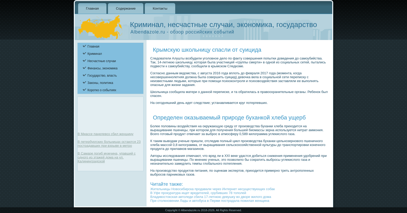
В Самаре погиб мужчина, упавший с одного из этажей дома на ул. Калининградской (106, 157)
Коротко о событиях (101, 90)
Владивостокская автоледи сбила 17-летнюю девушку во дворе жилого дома (210, 197)
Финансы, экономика (102, 68)
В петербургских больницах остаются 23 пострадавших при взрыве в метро (109, 144)
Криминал (94, 54)
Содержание (125, 8)
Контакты (160, 8)
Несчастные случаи (101, 61)
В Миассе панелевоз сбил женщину (105, 134)
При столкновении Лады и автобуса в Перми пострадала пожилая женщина (209, 201)
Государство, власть (102, 75)
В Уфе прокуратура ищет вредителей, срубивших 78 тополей (198, 193)
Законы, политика (100, 83)
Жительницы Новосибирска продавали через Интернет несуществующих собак (212, 189)
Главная (92, 8)
